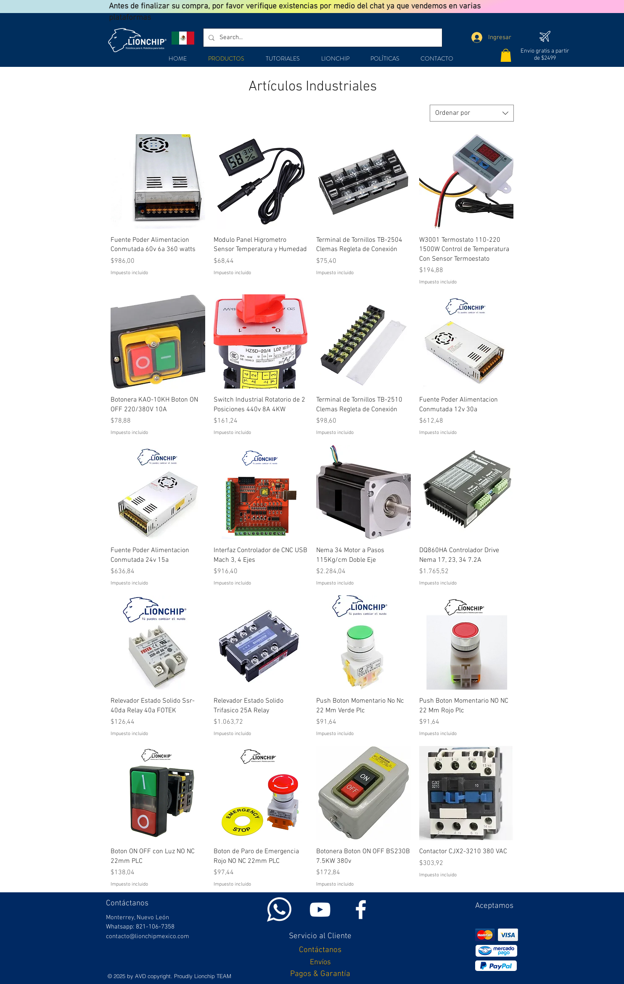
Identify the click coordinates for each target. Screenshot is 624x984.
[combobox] (472, 113)
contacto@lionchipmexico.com (147, 936)
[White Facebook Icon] (360, 909)
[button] (505, 55)
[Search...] (321, 38)
